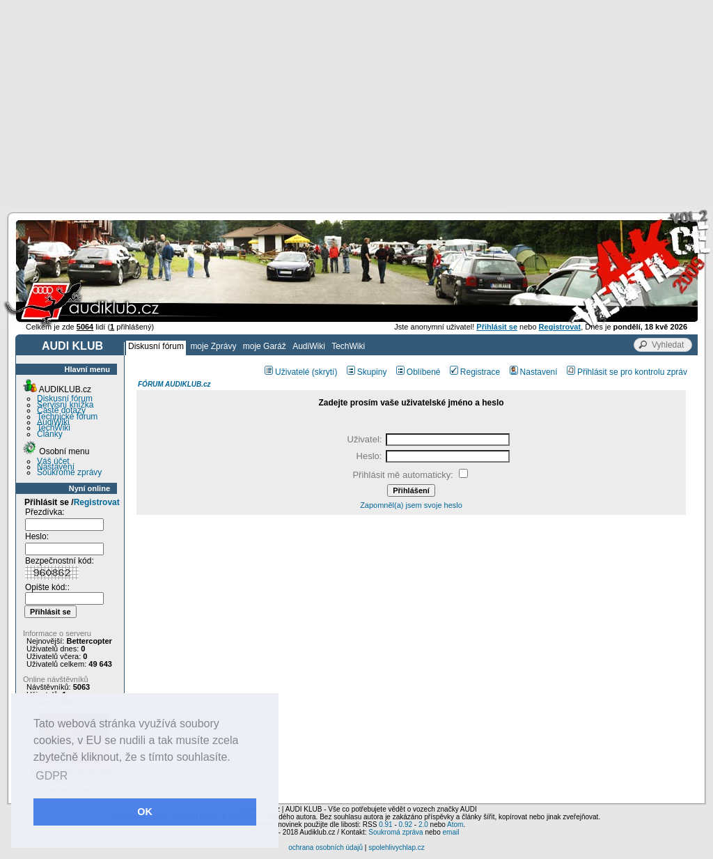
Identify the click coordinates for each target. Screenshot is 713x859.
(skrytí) (325, 372)
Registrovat (97, 502)
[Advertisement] (356, 104)
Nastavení (56, 467)
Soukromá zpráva (395, 832)
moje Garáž (264, 346)
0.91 (385, 824)
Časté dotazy (61, 410)
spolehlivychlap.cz (396, 847)
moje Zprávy (213, 346)
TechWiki (348, 346)
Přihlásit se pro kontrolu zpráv (627, 372)
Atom (455, 824)
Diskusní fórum (156, 346)
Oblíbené (418, 372)
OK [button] (144, 811)
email (450, 832)
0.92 (405, 824)
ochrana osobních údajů (325, 847)
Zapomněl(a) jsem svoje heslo (411, 505)
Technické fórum (67, 416)
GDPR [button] (52, 776)
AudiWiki (308, 346)
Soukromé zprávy (69, 472)
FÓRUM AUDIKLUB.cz (174, 384)
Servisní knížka (65, 405)
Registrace (475, 372)
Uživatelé (287, 372)
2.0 (423, 824)
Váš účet (53, 461)
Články (50, 434)
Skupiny (367, 372)
